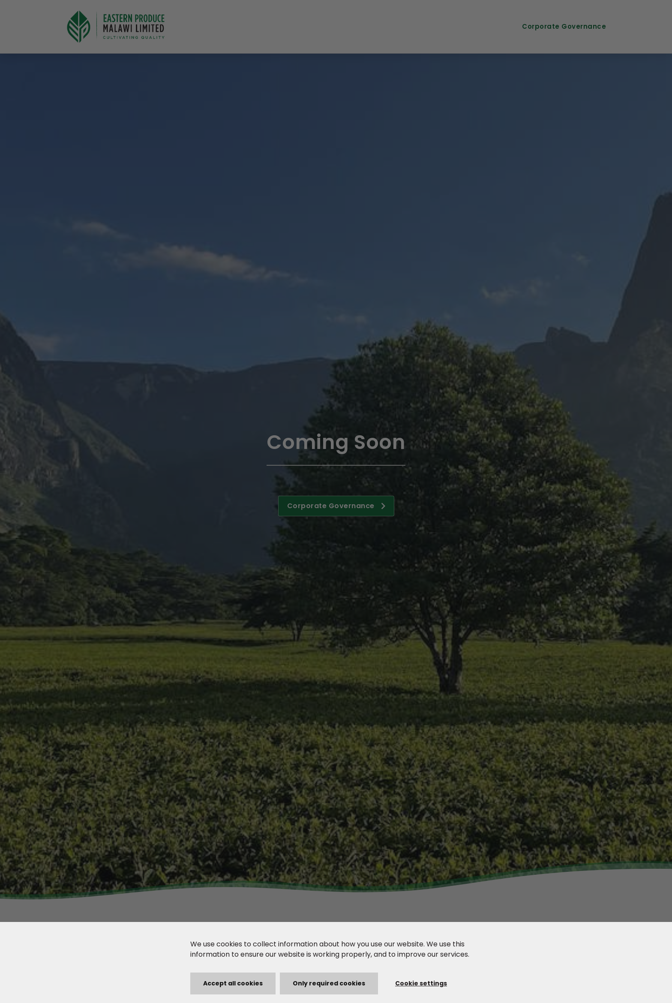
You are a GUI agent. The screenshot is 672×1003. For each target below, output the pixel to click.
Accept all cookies (233, 983)
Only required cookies (329, 983)
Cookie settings (421, 983)
